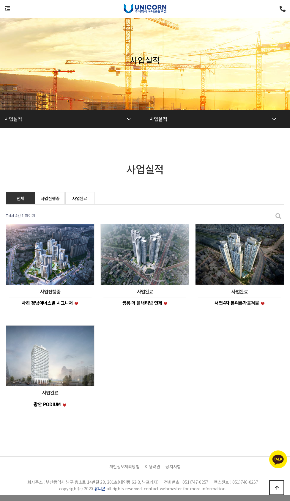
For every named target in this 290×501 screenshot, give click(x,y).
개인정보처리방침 (124, 466)
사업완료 (79, 198)
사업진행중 (50, 198)
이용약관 (152, 466)
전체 (20, 198)
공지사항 (173, 466)
